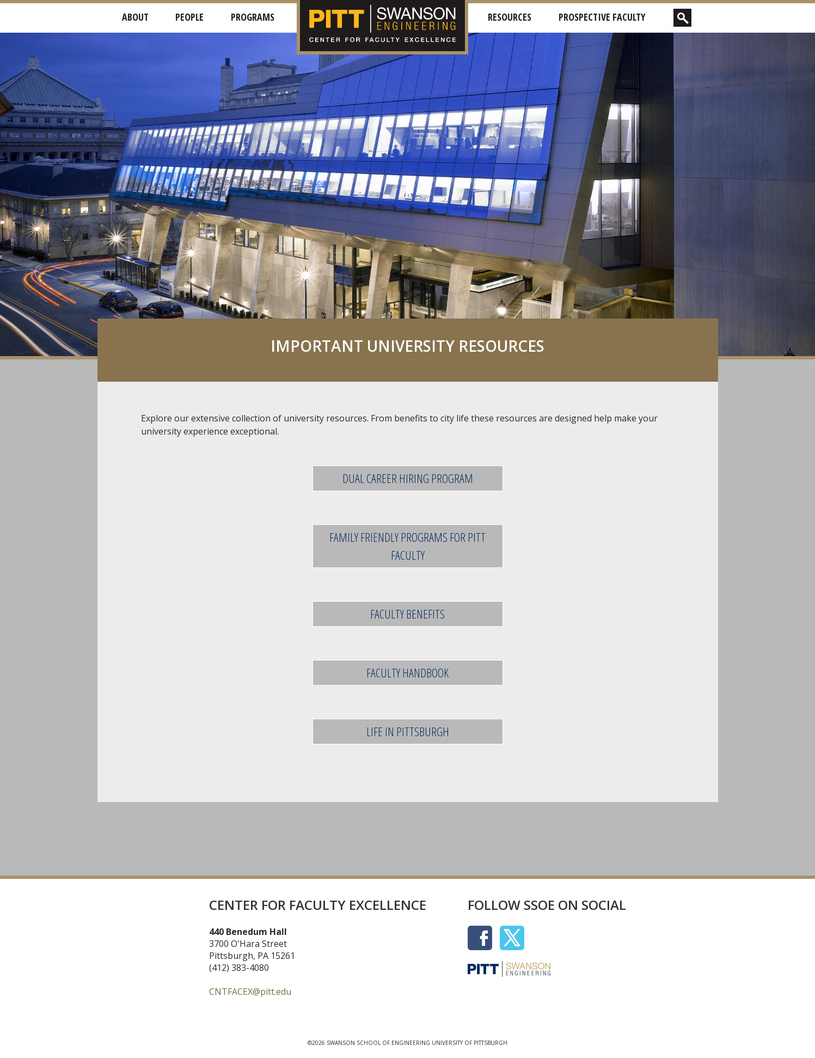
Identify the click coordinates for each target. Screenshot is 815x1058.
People (189, 16)
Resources (509, 16)
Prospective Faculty (602, 16)
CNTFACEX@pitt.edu (250, 992)
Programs (252, 16)
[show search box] (682, 17)
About (135, 16)
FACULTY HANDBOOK (407, 672)
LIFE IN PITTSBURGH (407, 731)
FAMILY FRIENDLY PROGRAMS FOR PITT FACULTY (407, 546)
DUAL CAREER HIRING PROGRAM (407, 478)
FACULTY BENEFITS (407, 614)
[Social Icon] (484, 937)
